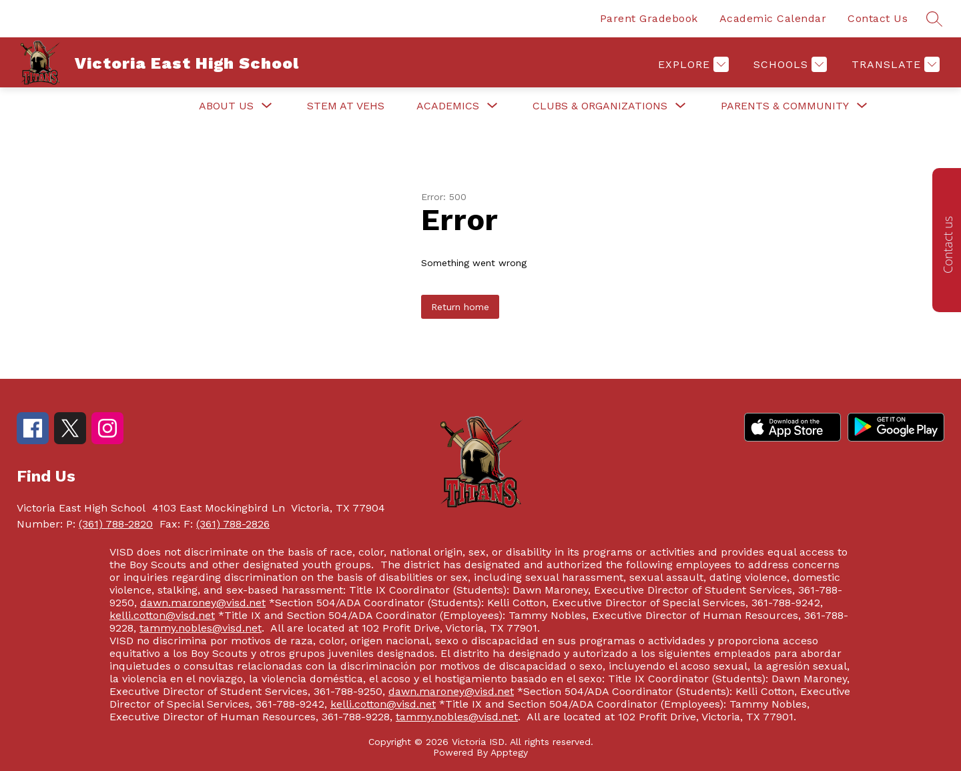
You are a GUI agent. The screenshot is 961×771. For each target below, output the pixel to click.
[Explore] (692, 64)
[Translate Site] (894, 64)
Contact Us (878, 18)
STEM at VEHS (345, 105)
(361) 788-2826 (233, 524)
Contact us (948, 244)
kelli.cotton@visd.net (162, 615)
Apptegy (509, 752)
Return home (460, 306)
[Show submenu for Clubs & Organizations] (600, 106)
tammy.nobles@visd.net (200, 628)
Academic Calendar (773, 18)
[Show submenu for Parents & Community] (785, 106)
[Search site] (934, 19)
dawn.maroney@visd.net (203, 602)
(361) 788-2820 (116, 524)
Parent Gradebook (649, 18)
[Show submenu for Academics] (447, 106)
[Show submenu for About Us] (226, 106)
